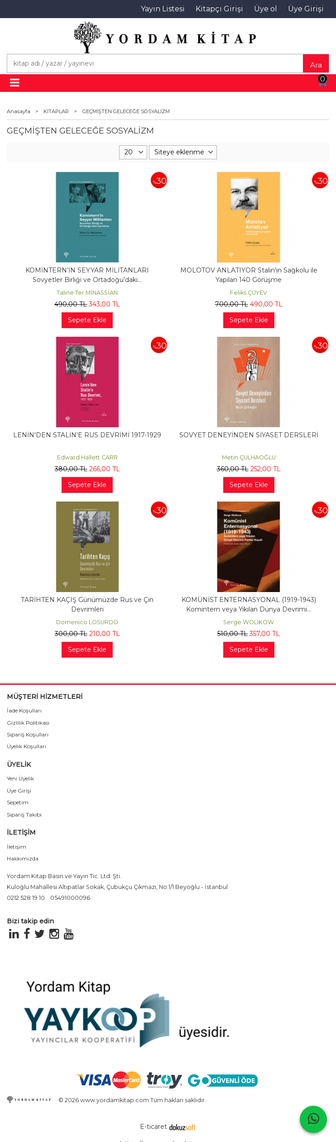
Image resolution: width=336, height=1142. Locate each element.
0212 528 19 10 (26, 897)
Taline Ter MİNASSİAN (87, 292)
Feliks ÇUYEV (248, 292)
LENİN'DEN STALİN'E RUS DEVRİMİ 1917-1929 (87, 435)
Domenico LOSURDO (87, 622)
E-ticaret (153, 1127)
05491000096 (70, 897)
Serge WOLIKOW (248, 622)
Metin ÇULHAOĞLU (249, 457)
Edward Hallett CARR (87, 457)
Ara (316, 65)
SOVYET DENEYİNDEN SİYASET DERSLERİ (248, 435)
